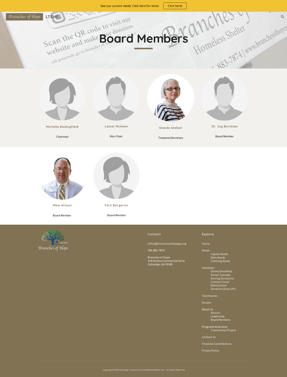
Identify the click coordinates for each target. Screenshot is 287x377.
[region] (143, 6)
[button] (282, 16)
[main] (143, 40)
